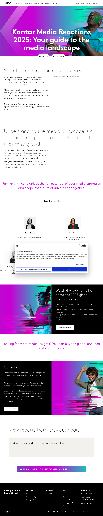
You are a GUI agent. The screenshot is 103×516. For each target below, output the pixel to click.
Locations (65, 494)
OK (69, 269)
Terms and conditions (63, 511)
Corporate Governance (93, 511)
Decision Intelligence (32, 497)
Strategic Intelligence (32, 500)
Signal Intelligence (32, 494)
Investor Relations (68, 500)
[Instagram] (85, 504)
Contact (65, 506)
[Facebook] (88, 504)
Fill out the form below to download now (68, 77)
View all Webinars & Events (53, 494)
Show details (80, 264)
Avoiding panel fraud (69, 503)
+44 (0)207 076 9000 (88, 499)
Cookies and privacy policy (78, 511)
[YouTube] (82, 504)
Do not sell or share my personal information (34, 269)
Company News (67, 497)
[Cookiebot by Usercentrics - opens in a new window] (80, 245)
